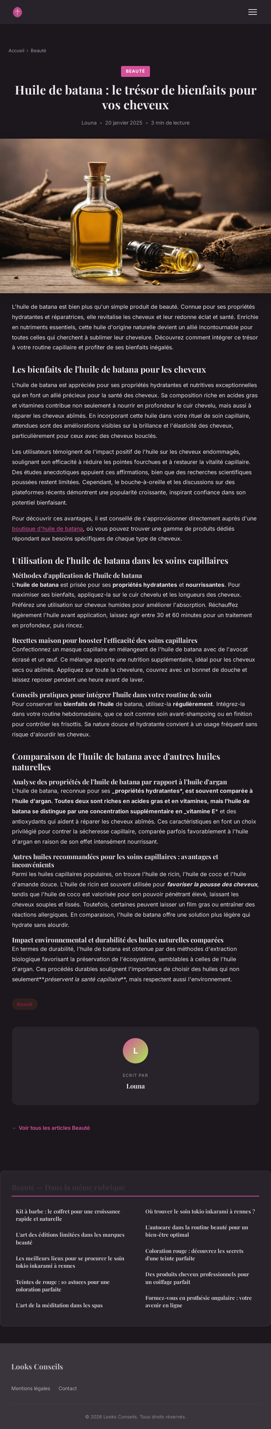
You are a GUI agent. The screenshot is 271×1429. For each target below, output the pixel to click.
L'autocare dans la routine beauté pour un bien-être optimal (196, 1231)
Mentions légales (30, 1388)
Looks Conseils (37, 1366)
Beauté (38, 50)
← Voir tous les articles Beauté (51, 1127)
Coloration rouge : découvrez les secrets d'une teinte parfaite (194, 1254)
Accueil (16, 50)
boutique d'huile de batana (47, 528)
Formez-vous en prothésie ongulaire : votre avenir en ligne (198, 1301)
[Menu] (253, 12)
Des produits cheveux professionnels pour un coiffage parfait (197, 1278)
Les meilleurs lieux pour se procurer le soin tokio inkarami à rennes (70, 1262)
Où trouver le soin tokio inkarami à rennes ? (200, 1211)
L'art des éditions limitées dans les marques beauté (70, 1238)
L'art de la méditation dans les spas (59, 1305)
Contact (68, 1388)
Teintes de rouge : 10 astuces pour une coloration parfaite (63, 1285)
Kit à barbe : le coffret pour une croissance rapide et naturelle (68, 1215)
